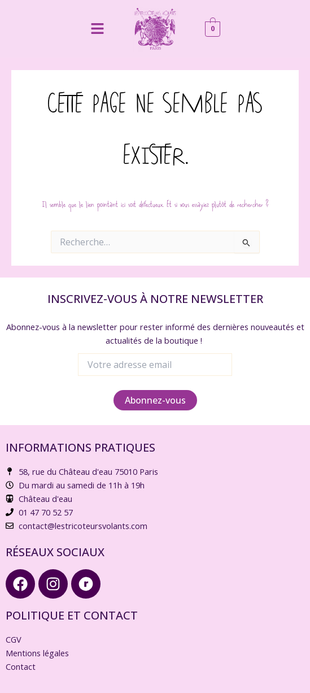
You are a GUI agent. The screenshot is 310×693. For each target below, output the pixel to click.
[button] (97, 29)
